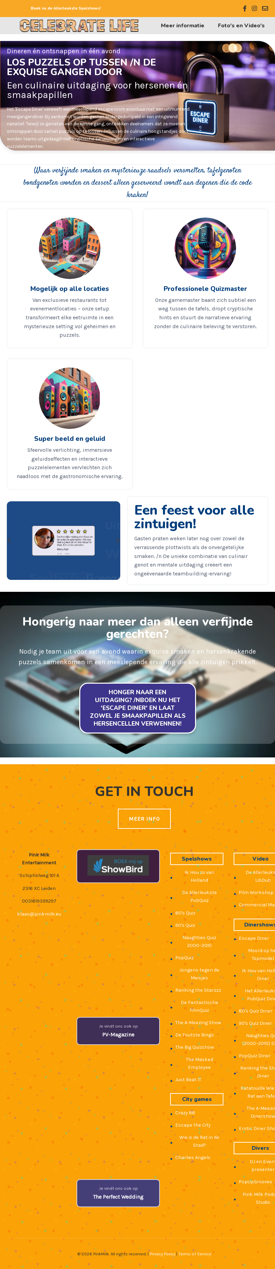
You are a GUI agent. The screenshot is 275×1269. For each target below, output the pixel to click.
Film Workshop (256, 892)
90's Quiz (185, 925)
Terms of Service (194, 1253)
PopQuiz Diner (255, 1056)
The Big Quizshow (194, 1047)
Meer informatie (182, 25)
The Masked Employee (199, 1063)
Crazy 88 (185, 1113)
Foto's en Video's (241, 25)
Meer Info (144, 818)
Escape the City (193, 1125)
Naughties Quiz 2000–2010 (199, 941)
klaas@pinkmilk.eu (39, 914)
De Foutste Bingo (194, 1035)
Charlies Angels (192, 1157)
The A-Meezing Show (198, 1023)
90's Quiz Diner (255, 1023)
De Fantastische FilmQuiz (199, 1006)
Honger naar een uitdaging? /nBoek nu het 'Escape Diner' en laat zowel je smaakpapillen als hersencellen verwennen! (137, 707)
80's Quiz (185, 913)
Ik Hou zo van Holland (199, 876)
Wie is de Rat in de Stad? (199, 1141)
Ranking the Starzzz (198, 990)
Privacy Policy (162, 1253)
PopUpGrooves (255, 1182)
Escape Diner (254, 938)
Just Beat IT (188, 1080)
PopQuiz (184, 958)
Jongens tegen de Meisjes (199, 974)
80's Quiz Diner (255, 1011)
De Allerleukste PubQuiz (199, 896)
